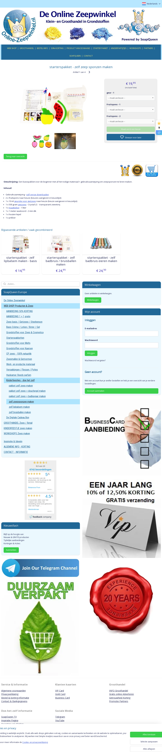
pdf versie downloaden (37, 194)
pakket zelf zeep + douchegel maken (27, 390)
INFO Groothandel (118, 690)
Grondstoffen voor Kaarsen (19, 348)
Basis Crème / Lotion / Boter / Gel (23, 327)
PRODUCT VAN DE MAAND (78, 48)
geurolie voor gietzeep (25, 201)
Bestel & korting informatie (15, 697)
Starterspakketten (15, 337)
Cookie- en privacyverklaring (45, 745)
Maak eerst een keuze (130, 129)
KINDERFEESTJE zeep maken (18, 428)
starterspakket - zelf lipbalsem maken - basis (20, 259)
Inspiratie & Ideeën (13, 441)
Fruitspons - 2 (113, 116)
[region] (60, 741)
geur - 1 (110, 92)
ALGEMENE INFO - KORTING (17, 446)
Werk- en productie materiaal (20, 364)
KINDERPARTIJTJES (118, 48)
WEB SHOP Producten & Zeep (18, 305)
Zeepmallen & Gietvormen (19, 359)
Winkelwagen (93, 300)
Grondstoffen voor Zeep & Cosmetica (25, 332)
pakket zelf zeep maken (21, 385)
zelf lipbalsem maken (19, 406)
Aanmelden (11, 550)
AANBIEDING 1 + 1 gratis (18, 316)
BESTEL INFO (42, 48)
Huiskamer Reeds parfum (18, 375)
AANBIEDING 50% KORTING (19, 311)
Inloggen (91, 353)
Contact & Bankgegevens (14, 701)
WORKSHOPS (135, 48)
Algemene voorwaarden (13, 690)
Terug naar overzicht (15, 156)
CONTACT (88, 55)
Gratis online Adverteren (121, 694)
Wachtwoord (91, 340)
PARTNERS (148, 48)
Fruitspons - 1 (113, 104)
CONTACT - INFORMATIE (16, 452)
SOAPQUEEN (75, 55)
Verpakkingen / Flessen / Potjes (22, 369)
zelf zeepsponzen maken (21, 401)
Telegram (60, 716)
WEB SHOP (12, 48)
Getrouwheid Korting (119, 697)
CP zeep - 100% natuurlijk (18, 353)
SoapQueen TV (9, 716)
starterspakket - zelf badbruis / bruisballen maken (61, 261)
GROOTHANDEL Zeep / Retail (18, 422)
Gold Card (60, 694)
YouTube (59, 720)
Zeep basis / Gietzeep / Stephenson (24, 321)
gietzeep (22, 204)
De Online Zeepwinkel (14, 300)
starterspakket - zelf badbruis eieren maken (101, 259)
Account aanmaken (95, 391)
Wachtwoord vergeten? (95, 360)
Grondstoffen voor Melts (18, 343)
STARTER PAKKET (100, 48)
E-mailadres (91, 328)
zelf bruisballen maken (20, 412)
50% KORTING (57, 48)
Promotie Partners (118, 701)
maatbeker (14, 207)
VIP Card (59, 690)
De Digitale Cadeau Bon (17, 417)
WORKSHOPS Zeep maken (17, 433)
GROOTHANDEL (27, 48)
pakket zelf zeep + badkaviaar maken (27, 396)
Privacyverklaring (9, 694)
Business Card (62, 697)
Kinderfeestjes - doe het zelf (20, 380)
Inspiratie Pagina (9, 720)
